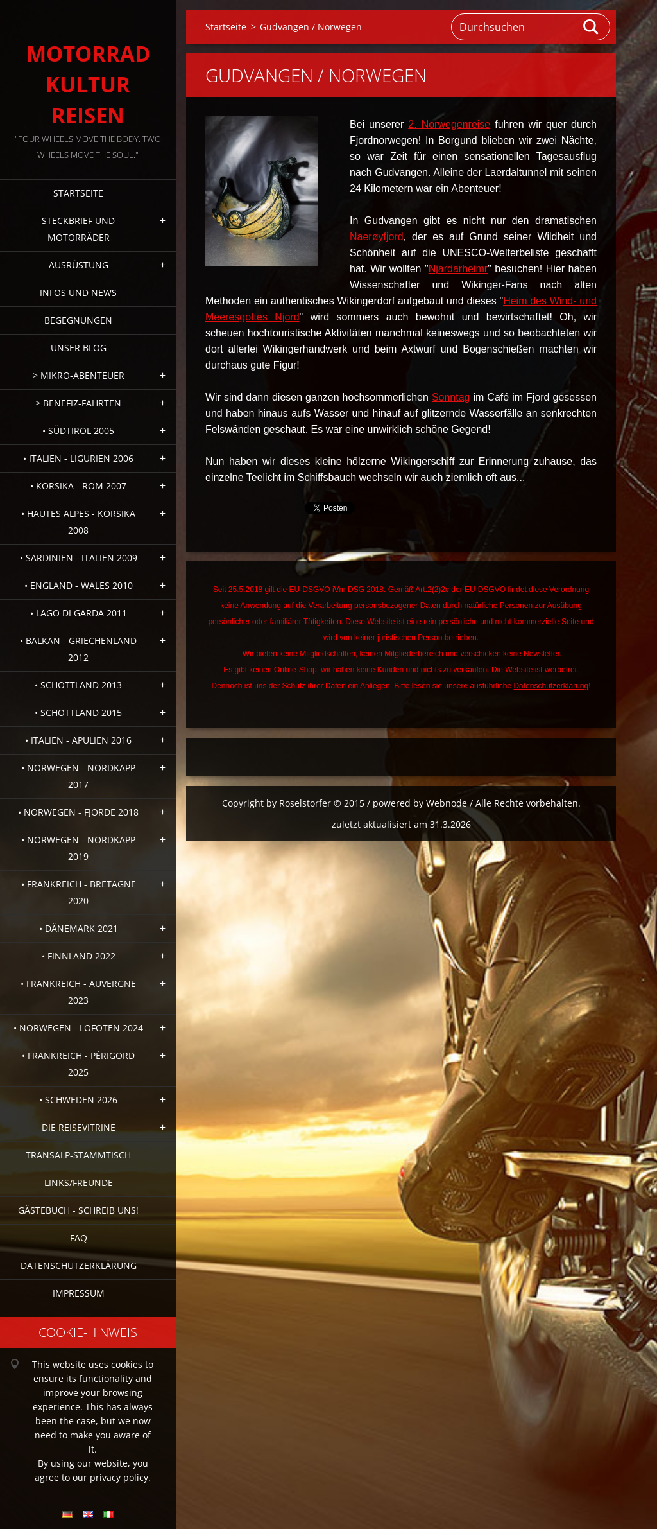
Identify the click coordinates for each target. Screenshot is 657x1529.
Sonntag (451, 397)
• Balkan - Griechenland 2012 (78, 648)
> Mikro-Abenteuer (78, 375)
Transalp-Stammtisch (78, 1155)
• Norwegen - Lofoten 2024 (78, 1028)
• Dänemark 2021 (78, 928)
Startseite (78, 193)
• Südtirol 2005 (78, 430)
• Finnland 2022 (78, 956)
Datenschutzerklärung (79, 1265)
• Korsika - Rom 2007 (78, 486)
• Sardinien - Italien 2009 (78, 558)
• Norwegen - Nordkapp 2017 (78, 776)
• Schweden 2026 (78, 1100)
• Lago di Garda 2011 (78, 613)
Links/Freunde (78, 1182)
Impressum (79, 1293)
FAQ (78, 1238)
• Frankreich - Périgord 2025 (78, 1063)
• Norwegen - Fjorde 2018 (78, 812)
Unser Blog (79, 348)
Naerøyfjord (377, 236)
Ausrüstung (78, 265)
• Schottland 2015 (78, 712)
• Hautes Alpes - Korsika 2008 (78, 521)
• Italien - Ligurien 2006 (78, 458)
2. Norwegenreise (449, 124)
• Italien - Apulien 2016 (78, 740)
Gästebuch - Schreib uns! (78, 1210)
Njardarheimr (458, 268)
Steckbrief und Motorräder (78, 228)
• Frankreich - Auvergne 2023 (78, 991)
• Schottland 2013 (78, 685)
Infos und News (78, 292)
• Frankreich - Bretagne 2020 (78, 892)
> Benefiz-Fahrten (78, 403)
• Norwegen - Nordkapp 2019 (78, 848)
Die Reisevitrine (78, 1127)
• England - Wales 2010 (78, 585)
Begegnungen (78, 320)
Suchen (591, 27)
